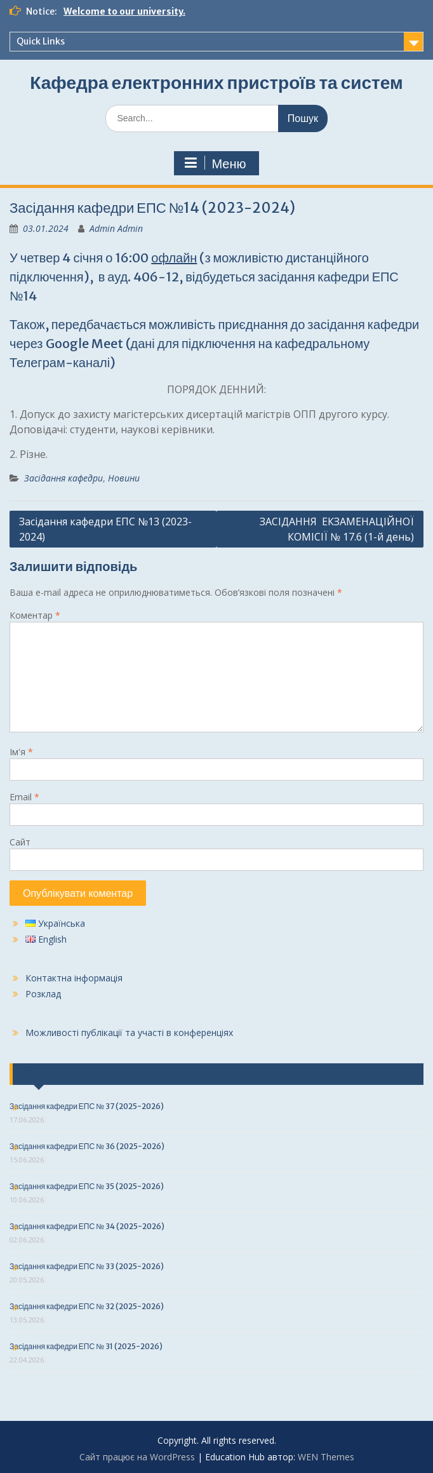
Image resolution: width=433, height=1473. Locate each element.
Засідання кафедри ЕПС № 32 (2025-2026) (87, 1306)
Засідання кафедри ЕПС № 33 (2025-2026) (87, 1266)
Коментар (35, 615)
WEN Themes (326, 1457)
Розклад (43, 994)
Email (24, 797)
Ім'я (21, 752)
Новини (124, 478)
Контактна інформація (74, 978)
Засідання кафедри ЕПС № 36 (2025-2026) (87, 1146)
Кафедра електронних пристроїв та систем (216, 82)
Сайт (20, 842)
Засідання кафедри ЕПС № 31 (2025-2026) (86, 1346)
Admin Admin (116, 228)
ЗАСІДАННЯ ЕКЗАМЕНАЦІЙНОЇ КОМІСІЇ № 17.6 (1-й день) (337, 529)
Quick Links (41, 41)
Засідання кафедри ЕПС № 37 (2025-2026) (87, 1106)
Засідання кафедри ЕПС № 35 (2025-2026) (87, 1186)
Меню (214, 163)
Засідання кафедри (63, 478)
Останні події (52, 1074)
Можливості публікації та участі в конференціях (129, 1032)
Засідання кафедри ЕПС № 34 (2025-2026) (87, 1226)
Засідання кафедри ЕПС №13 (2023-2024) (105, 529)
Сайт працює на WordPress (137, 1457)
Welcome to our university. (124, 11)
